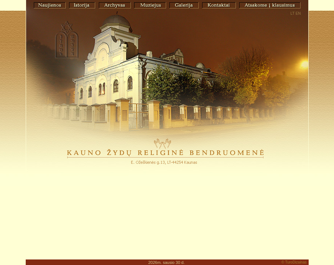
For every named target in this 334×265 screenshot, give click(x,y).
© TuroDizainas (294, 262)
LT (293, 13)
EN (298, 13)
